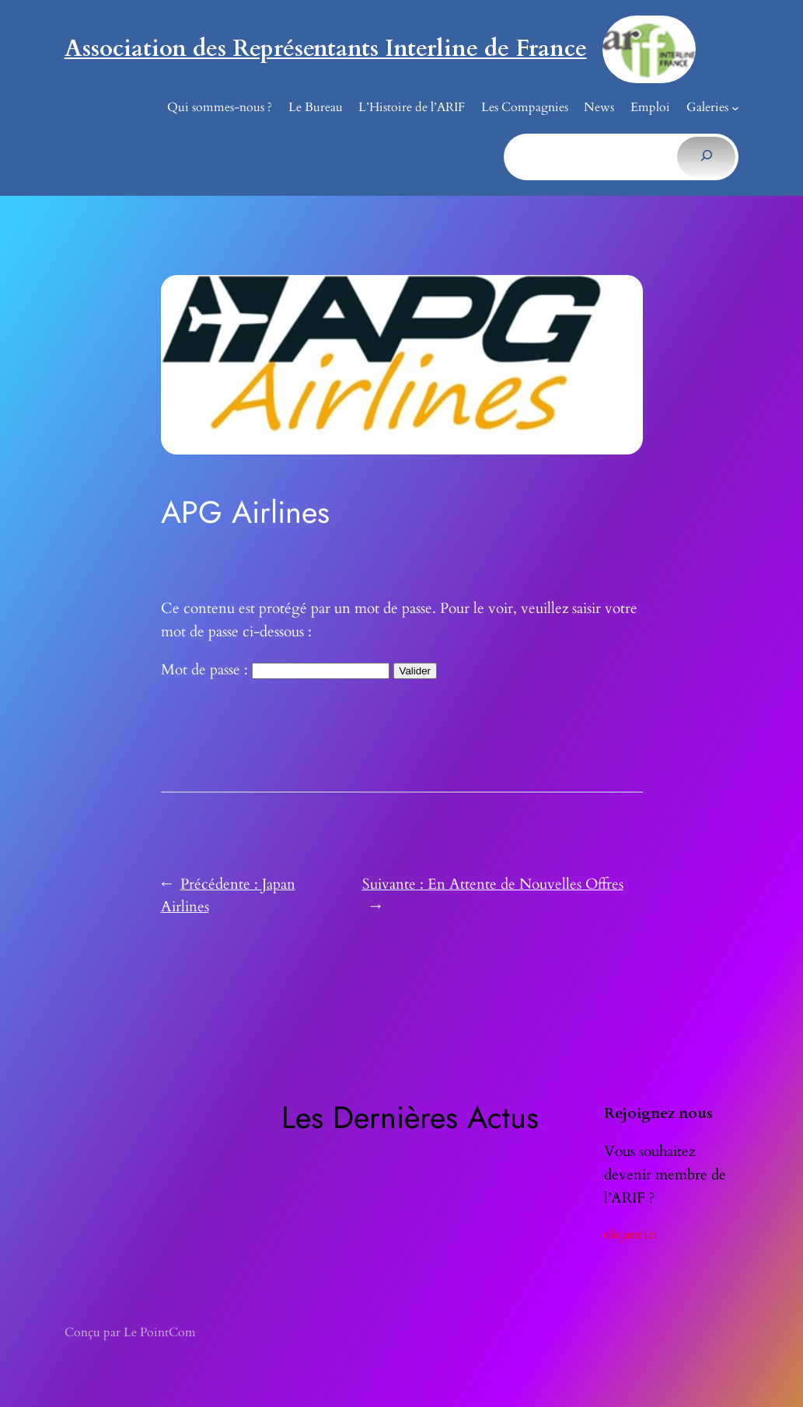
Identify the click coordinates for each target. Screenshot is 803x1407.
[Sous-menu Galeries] (735, 108)
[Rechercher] (706, 157)
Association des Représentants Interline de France (326, 48)
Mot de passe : (275, 670)
